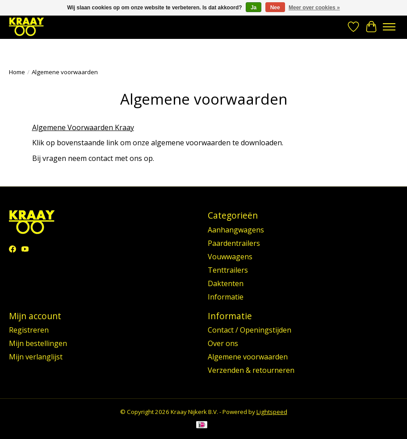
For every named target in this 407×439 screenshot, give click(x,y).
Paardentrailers (234, 243)
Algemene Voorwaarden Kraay (83, 127)
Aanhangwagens (236, 230)
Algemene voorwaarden (248, 357)
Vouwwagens (230, 257)
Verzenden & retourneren (251, 370)
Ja (253, 7)
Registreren (29, 330)
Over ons (223, 343)
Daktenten (225, 283)
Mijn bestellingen (38, 343)
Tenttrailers (228, 270)
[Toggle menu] (389, 27)
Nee (275, 7)
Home (17, 72)
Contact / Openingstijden (249, 330)
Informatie (225, 297)
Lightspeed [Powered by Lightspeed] (271, 412)
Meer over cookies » (314, 7)
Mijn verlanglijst (36, 357)
